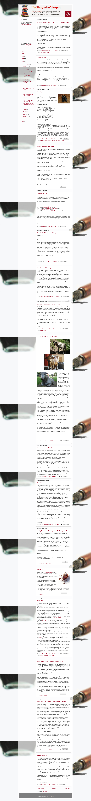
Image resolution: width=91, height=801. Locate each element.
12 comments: (56, 749)
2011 (23, 61)
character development (44, 140)
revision (44, 52)
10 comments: (54, 261)
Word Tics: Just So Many (44, 268)
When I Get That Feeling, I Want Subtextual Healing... (52, 701)
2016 (23, 53)
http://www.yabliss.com (45, 209)
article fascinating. (48, 572)
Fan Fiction (40, 483)
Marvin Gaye (46, 750)
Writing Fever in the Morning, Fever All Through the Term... (53, 531)
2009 (23, 121)
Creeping (41, 750)
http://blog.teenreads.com (47, 207)
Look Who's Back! (42, 193)
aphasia (41, 655)
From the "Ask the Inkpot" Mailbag (46, 233)
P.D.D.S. (46, 563)
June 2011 (25, 109)
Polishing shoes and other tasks (46, 92)
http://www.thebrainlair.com (48, 203)
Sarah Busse (51, 655)
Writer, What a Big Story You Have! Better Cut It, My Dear (53, 22)
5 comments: (53, 85)
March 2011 (25, 114)
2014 (23, 56)
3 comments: (53, 226)
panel (40, 637)
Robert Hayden (52, 140)
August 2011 (25, 69)
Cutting (41, 52)
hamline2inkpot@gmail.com (26, 24)
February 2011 (26, 116)
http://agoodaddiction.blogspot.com (50, 214)
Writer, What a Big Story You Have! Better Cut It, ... (28, 72)
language (42, 594)
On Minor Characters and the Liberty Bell (48, 304)
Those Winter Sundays (59, 140)
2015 (23, 54)
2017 (23, 51)
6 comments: (55, 592)
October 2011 (25, 66)
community (42, 563)
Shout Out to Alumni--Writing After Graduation (50, 661)
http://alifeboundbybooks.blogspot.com (53, 210)
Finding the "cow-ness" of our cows (47, 336)
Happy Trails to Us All (43, 755)
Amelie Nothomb (41, 57)
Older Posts (67, 788)
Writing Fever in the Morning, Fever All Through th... (28, 95)
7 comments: (56, 524)
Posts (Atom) (44, 791)
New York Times (45, 620)
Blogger (52, 796)
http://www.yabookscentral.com (50, 206)
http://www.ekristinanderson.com (52, 208)
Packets (49, 563)
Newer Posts (40, 788)
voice (48, 52)
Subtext (54, 750)
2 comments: (57, 296)
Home (54, 788)
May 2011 (25, 111)
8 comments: (56, 653)
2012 (23, 59)
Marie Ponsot (46, 655)
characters (42, 441)
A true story (40, 600)
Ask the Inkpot (42, 263)
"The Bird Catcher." (57, 617)
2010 (23, 120)
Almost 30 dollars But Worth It (45, 146)
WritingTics (40, 569)
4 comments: (55, 50)
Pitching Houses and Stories (45, 448)
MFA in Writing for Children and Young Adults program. (26, 45)
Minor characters (43, 330)
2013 (23, 58)
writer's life (45, 695)
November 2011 (26, 64)
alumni (41, 695)
